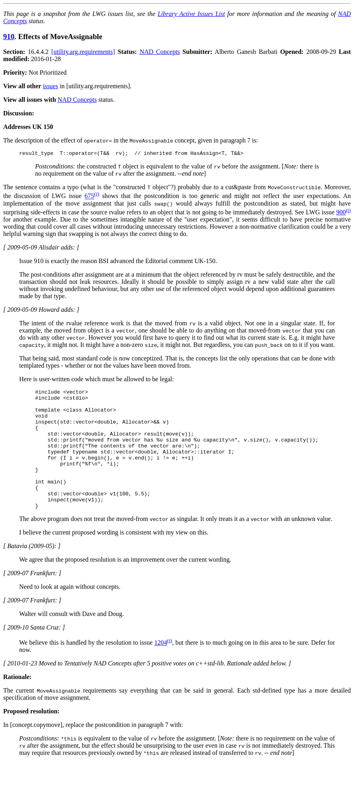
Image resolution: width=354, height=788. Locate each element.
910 (8, 36)
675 (89, 197)
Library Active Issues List (191, 13)
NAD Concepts (160, 51)
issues (50, 86)
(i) (96, 195)
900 (341, 213)
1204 (160, 667)
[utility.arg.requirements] (83, 51)
